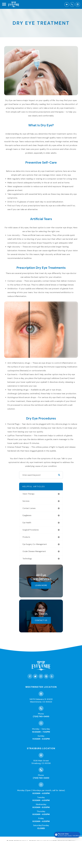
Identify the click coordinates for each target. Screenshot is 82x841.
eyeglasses (27, 515)
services (26, 501)
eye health (27, 522)
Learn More (41, 585)
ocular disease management (34, 551)
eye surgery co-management (35, 544)
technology (27, 558)
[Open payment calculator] (67, 835)
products (26, 537)
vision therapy (28, 494)
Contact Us (41, 620)
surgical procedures (31, 530)
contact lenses (29, 508)
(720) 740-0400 (41, 716)
